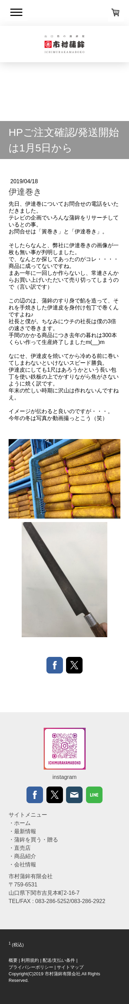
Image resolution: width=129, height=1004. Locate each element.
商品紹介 (25, 856)
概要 (13, 960)
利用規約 (30, 960)
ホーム (22, 823)
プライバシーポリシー (31, 967)
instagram (64, 777)
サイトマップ (70, 967)
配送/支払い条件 (59, 960)
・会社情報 (22, 864)
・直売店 (20, 848)
